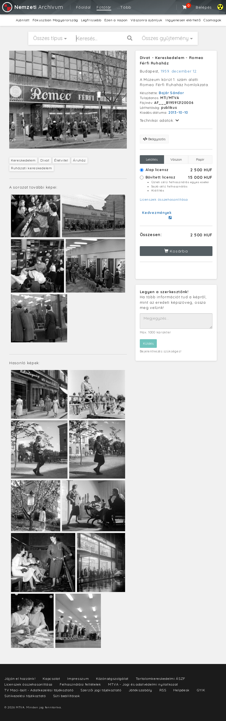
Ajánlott (23, 20)
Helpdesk (181, 690)
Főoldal (83, 7)
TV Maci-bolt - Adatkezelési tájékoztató (38, 690)
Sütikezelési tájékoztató (25, 696)
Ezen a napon (116, 20)
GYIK (201, 690)
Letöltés (152, 159)
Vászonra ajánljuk (147, 20)
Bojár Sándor (171, 93)
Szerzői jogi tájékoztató (100, 690)
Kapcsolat (51, 678)
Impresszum (78, 678)
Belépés (204, 7)
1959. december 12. (179, 71)
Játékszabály (140, 690)
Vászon (176, 159)
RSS (162, 690)
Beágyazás (154, 139)
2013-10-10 (178, 112)
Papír (200, 159)
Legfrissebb (91, 20)
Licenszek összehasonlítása (164, 199)
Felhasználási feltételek (80, 684)
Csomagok (213, 20)
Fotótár (104, 7)
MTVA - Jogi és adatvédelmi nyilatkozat (143, 684)
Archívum (32, 7)
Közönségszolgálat (112, 678)
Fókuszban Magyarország (55, 20)
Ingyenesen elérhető (183, 20)
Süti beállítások (66, 696)
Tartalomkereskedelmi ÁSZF (161, 678)
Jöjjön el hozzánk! (20, 678)
